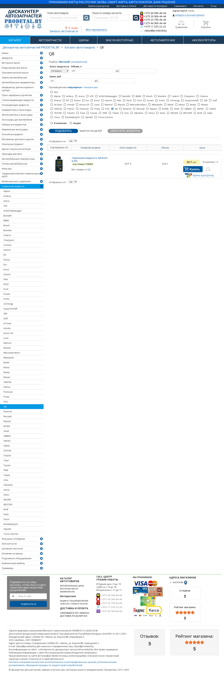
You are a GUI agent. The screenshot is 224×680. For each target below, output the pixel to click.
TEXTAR (7, 450)
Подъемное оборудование (16, 558)
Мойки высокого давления (16, 181)
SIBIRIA (7, 436)
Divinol (7, 249)
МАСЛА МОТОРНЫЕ (119, 40)
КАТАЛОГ (15, 40)
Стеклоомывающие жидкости (18, 100)
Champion (9, 240)
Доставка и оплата (126, 6)
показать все (91, 87)
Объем (165, 147)
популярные (74, 87)
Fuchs (6, 298)
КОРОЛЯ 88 (180, 582)
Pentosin (8, 391)
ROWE (7, 426)
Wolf (6, 509)
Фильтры (7, 168)
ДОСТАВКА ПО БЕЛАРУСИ (73, 615)
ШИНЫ (84, 40)
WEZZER (8, 504)
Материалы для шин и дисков (18, 139)
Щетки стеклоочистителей (16, 149)
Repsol (7, 421)
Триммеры (7, 568)
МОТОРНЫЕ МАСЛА (69, 589)
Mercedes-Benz (12, 352)
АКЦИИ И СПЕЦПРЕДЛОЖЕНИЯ (74, 601)
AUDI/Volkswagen (13, 210)
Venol (6, 489)
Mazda (7, 347)
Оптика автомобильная (14, 163)
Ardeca (7, 196)
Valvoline (8, 484)
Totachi (7, 455)
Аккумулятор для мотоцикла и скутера (18, 89)
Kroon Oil (8, 333)
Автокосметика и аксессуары (17, 114)
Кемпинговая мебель (13, 563)
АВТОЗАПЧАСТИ (50, 40)
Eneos (7, 259)
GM (5, 313)
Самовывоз (180, 6)
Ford (6, 289)
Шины (5, 53)
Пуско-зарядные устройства (17, 95)
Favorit (7, 274)
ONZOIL (8, 382)
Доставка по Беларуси (155, 6)
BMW (6, 220)
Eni (5, 264)
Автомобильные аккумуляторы (18, 82)
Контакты (199, 6)
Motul (6, 367)
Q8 (5, 406)
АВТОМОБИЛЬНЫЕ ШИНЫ (72, 586)
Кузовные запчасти (12, 548)
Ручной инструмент (12, 134)
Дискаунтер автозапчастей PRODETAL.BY (31, 47)
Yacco (6, 519)
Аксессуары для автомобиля (17, 119)
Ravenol (8, 411)
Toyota (7, 465)
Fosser (7, 294)
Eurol (6, 269)
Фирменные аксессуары (15, 129)
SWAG (7, 445)
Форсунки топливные (13, 538)
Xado (6, 514)
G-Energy (8, 303)
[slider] (185, 612)
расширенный (79, 61)
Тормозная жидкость (13, 186)
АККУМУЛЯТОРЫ (204, 40)
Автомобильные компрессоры (18, 158)
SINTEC (7, 440)
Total (6, 460)
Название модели (90, 147)
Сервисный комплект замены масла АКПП (21, 175)
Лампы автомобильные (14, 77)
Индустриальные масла (14, 67)
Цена (202, 147)
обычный (64, 61)
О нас (214, 6)
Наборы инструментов (14, 124)
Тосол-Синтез (11, 533)
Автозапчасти (9, 543)
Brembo (8, 230)
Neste (7, 372)
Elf (5, 254)
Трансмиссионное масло (15, 72)
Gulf (6, 318)
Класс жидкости (128, 147)
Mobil (6, 362)
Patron (7, 387)
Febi (6, 279)
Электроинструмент (12, 144)
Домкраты (7, 57)
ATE (5, 205)
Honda (7, 328)
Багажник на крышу (12, 553)
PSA (6, 401)
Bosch (7, 225)
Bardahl (8, 215)
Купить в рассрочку (98, 6)
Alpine (7, 191)
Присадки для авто (12, 153)
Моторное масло (11, 62)
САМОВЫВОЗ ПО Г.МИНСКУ (74, 612)
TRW (6, 470)
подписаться (28, 604)
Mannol (7, 342)
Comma (7, 245)
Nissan (7, 377)
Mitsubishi (9, 357)
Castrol (7, 235)
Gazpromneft (10, 308)
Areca (6, 201)
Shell (6, 431)
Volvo (6, 494)
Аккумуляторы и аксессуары (16, 109)
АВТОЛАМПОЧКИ (162, 40)
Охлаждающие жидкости (15, 105)
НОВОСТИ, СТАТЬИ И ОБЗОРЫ (74, 604)
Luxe (6, 338)
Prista (6, 396)
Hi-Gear (7, 323)
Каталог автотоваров (80, 47)
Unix (6, 480)
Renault (8, 416)
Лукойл (7, 529)
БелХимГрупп (11, 524)
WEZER (7, 499)
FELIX (6, 284)
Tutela (7, 475)
